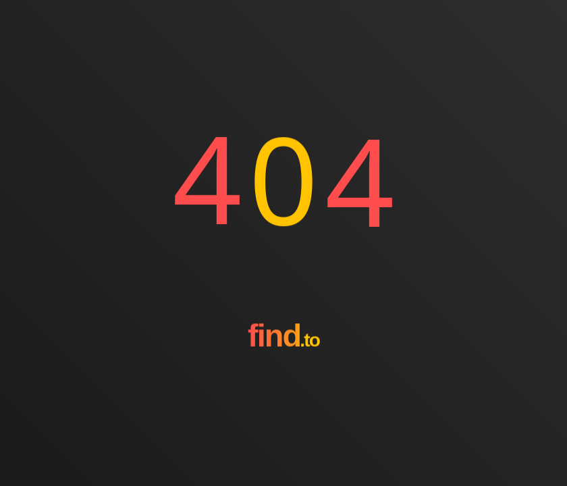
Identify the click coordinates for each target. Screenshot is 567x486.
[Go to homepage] (283, 384)
